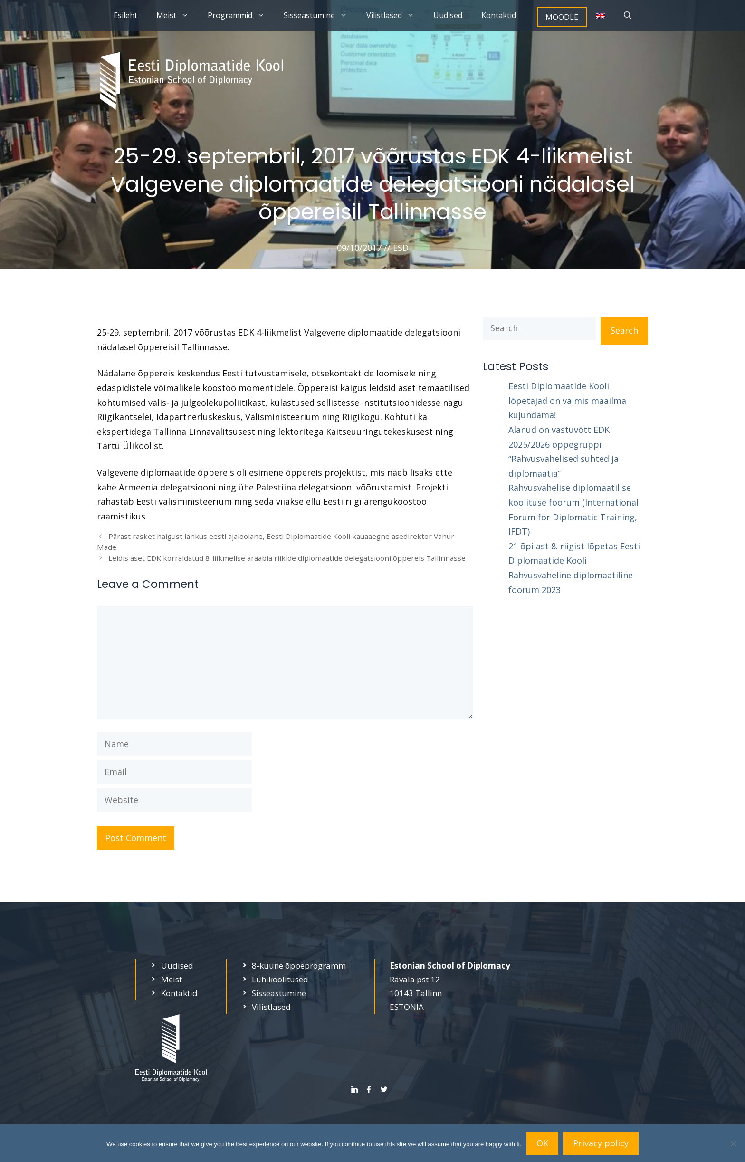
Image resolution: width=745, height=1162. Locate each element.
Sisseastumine (320, 15)
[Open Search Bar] (627, 15)
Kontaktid (498, 15)
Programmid (241, 15)
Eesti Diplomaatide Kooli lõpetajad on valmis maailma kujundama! (567, 400)
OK (542, 1143)
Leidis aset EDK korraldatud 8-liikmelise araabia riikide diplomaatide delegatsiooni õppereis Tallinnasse (287, 558)
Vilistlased (395, 15)
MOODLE (561, 17)
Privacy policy (601, 1143)
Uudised (447, 15)
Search (624, 330)
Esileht (125, 15)
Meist (177, 15)
